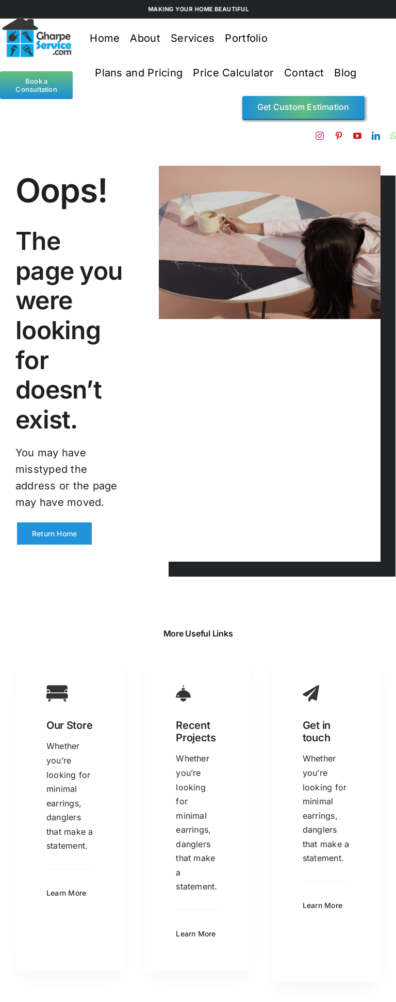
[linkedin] (376, 136)
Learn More (66, 892)
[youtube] (357, 136)
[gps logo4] (36, 20)
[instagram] (320, 136)
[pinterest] (339, 136)
